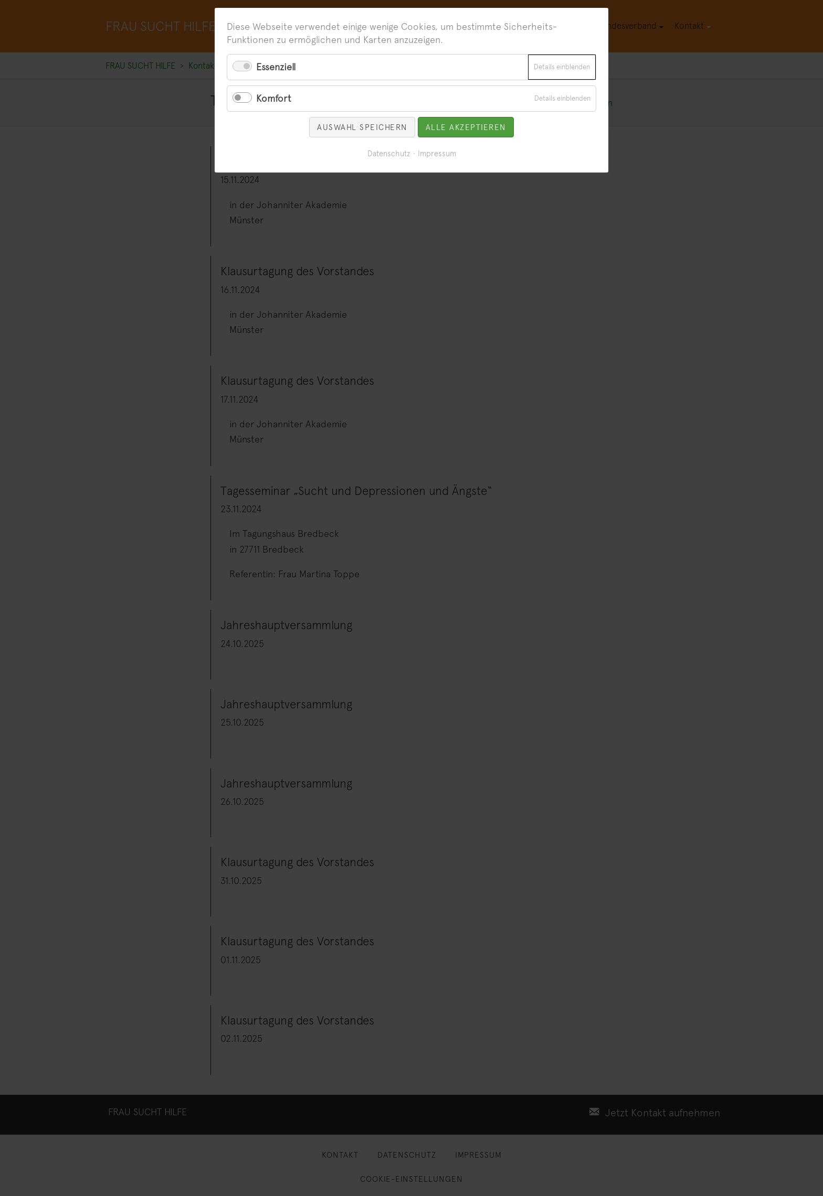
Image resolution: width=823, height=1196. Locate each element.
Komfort (273, 98)
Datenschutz (388, 153)
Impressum (437, 153)
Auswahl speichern (362, 127)
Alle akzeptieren (466, 127)
